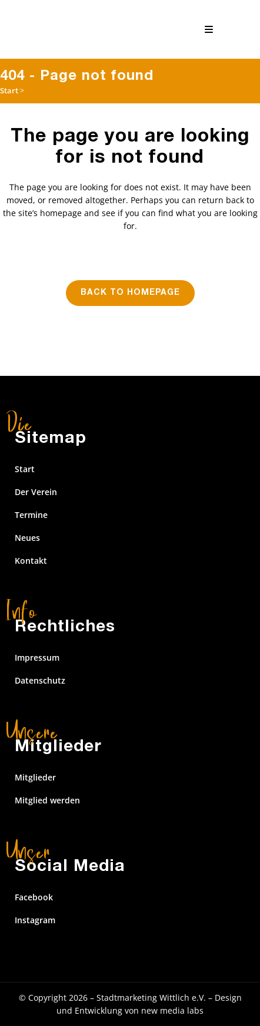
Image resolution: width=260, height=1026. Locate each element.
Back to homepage (130, 293)
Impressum (37, 657)
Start (9, 90)
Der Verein (36, 491)
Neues (27, 537)
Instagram (35, 920)
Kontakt (31, 560)
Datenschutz (40, 680)
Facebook (34, 897)
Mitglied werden (47, 800)
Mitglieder (35, 777)
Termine (31, 514)
